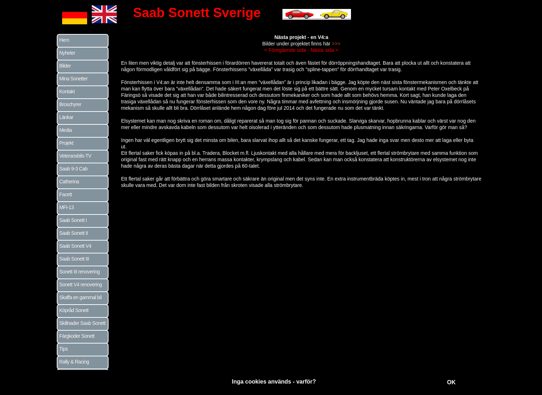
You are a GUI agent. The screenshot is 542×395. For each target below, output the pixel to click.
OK (451, 382)
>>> (335, 48)
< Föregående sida (286, 55)
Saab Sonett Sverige (197, 12)
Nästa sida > (323, 55)
